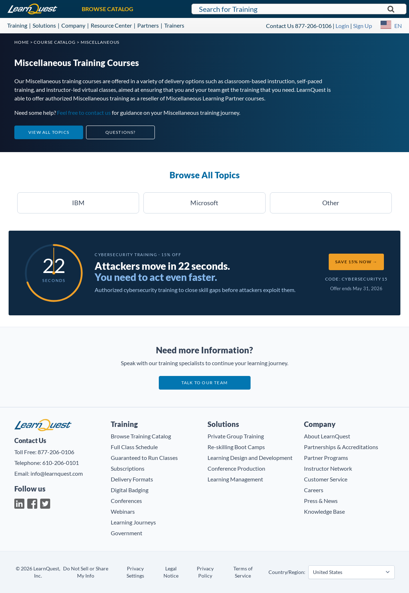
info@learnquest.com (56, 473)
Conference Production (236, 468)
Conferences (126, 500)
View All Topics (48, 132)
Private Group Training (236, 436)
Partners (148, 25)
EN (398, 25)
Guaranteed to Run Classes (144, 457)
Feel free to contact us (84, 112)
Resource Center (111, 25)
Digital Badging (129, 489)
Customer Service (325, 479)
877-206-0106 (313, 25)
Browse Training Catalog (141, 436)
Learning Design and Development (250, 457)
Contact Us (280, 25)
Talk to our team (204, 382)
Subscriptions (127, 468)
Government (126, 533)
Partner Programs (326, 457)
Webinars (123, 511)
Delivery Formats (132, 479)
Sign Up (362, 25)
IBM (78, 203)
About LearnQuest (327, 436)
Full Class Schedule (134, 446)
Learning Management (235, 479)
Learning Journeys (133, 522)
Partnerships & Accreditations (341, 446)
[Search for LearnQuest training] (298, 9)
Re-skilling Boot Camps (236, 446)
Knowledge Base (324, 511)
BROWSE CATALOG (107, 8)
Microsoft (204, 203)
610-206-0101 (60, 462)
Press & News (321, 500)
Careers (313, 489)
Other (330, 203)
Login (342, 25)
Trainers (174, 25)
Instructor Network (328, 468)
